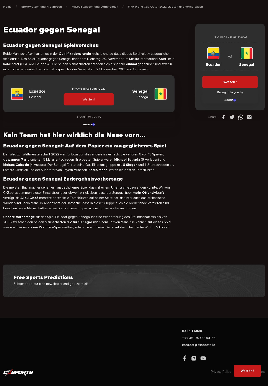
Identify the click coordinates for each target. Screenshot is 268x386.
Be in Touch (192, 331)
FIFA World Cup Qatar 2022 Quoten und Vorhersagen (165, 6)
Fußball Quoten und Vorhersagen (95, 6)
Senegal (65, 59)
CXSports (10, 193)
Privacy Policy (221, 372)
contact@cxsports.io (198, 345)
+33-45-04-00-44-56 (199, 338)
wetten (67, 227)
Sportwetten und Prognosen (41, 6)
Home (7, 6)
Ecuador (42, 59)
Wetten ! (88, 99)
